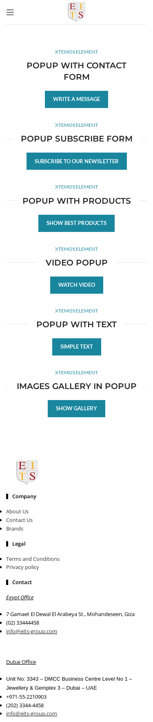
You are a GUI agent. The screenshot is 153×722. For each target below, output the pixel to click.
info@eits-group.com (31, 631)
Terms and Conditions (33, 558)
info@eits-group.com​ (31, 713)
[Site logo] (77, 11)
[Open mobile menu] (10, 12)
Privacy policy (22, 567)
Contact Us (19, 520)
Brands (14, 528)
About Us (17, 511)
